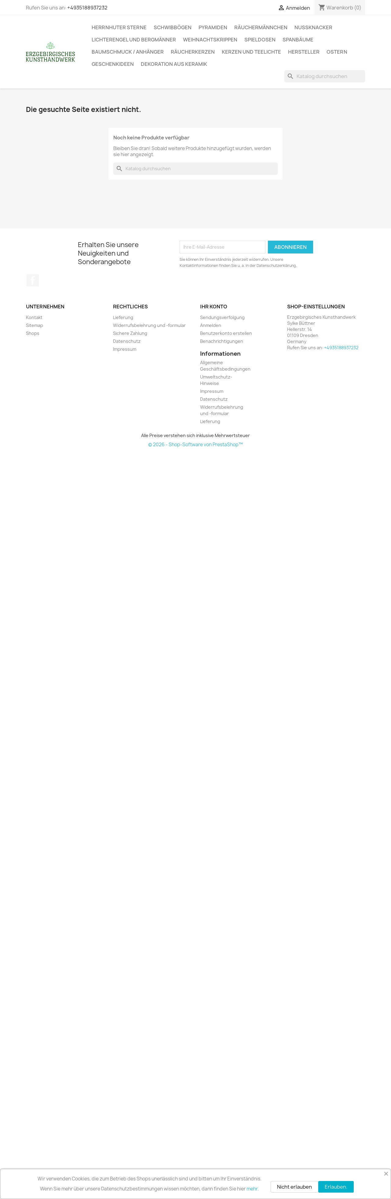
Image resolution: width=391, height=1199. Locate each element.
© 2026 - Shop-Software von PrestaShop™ (195, 444)
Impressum (124, 349)
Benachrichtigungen (221, 341)
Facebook (33, 280)
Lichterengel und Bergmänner (134, 39)
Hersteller (304, 51)
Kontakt (34, 317)
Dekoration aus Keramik (174, 64)
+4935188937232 (87, 7)
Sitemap (34, 325)
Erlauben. (336, 1186)
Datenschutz (127, 341)
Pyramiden (213, 27)
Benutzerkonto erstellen (226, 333)
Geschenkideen (113, 64)
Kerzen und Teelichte (251, 51)
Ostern (337, 51)
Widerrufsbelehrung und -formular (149, 325)
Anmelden (210, 325)
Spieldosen (260, 39)
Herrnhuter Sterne (119, 27)
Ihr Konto (213, 306)
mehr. (253, 1189)
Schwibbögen (173, 27)
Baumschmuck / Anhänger (128, 51)
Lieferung (123, 317)
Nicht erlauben (294, 1186)
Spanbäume (298, 39)
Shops (32, 333)
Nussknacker (313, 27)
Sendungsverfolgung (222, 317)
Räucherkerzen (193, 51)
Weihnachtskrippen (210, 39)
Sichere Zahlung (130, 333)
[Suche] (324, 76)
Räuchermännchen (260, 27)
